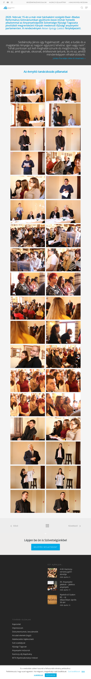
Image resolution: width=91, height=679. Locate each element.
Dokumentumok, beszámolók (25, 631)
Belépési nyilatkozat (45, 547)
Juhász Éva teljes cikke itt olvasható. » (69, 58)
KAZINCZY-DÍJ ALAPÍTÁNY (57, 2)
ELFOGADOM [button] (50, 675)
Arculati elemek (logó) (21, 635)
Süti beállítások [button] (74, 671)
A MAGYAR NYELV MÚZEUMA (78, 2)
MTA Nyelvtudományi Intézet (25, 658)
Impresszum (17, 628)
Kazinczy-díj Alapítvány (22, 654)
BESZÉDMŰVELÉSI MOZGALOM (36, 2)
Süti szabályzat (18, 643)
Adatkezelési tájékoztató (23, 639)
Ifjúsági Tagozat (19, 646)
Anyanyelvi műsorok (21, 650)
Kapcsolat (16, 624)
